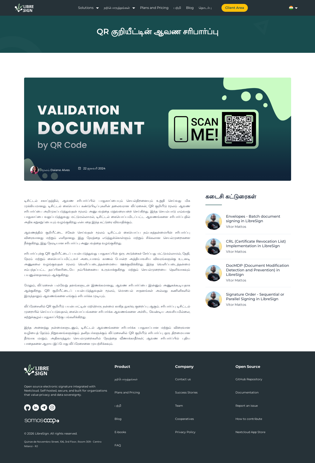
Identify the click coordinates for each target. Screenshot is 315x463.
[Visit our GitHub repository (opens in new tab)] (27, 407)
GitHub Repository (248, 379)
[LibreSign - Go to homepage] (67, 370)
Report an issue (246, 405)
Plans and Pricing (154, 8)
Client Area (234, 8)
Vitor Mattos (236, 227)
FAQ (118, 445)
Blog (190, 8)
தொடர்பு (205, 8)
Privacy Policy (185, 432)
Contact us (183, 379)
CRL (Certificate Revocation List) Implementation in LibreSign (256, 243)
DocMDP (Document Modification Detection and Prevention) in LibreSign (257, 270)
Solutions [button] (86, 8)
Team (179, 405)
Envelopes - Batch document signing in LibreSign (253, 218)
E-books (120, 432)
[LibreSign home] (24, 8)
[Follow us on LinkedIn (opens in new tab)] (35, 407)
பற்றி (177, 8)
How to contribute (248, 419)
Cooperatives (184, 419)
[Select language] (294, 8)
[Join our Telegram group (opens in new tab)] (44, 407)
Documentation (247, 392)
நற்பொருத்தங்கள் (126, 379)
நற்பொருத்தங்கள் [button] (117, 8)
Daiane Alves (60, 170)
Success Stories (186, 392)
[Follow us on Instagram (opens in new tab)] (52, 407)
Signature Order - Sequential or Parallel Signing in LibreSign (255, 296)
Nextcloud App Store (250, 432)
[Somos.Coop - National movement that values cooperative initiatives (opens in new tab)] (42, 421)
